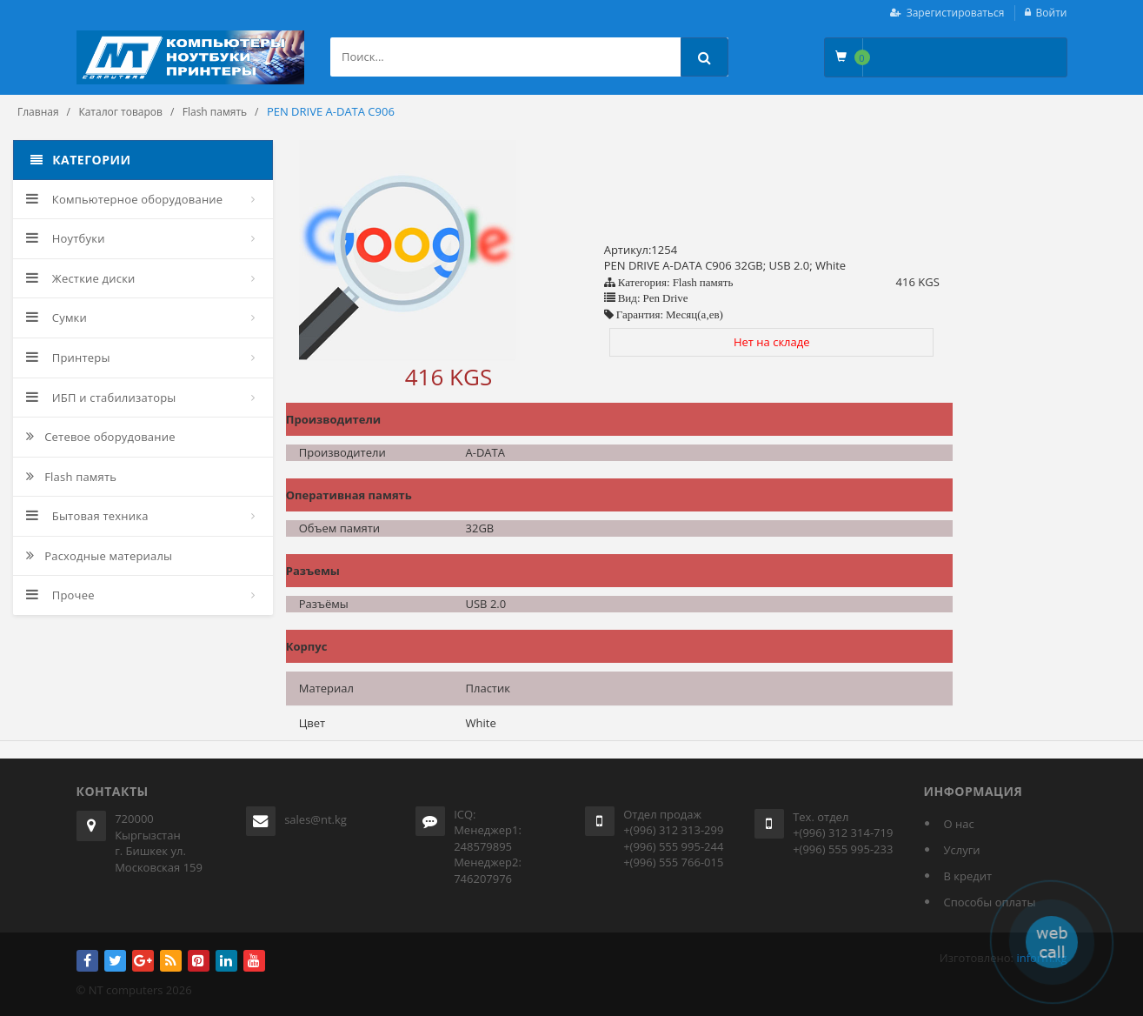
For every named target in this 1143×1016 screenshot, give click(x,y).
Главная (38, 111)
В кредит (968, 876)
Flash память (215, 111)
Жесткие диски (81, 278)
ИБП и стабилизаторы (101, 397)
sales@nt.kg (315, 819)
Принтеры (68, 357)
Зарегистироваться (956, 12)
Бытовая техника (87, 516)
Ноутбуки (65, 238)
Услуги (962, 850)
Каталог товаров (120, 111)
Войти (1051, 12)
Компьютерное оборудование (124, 199)
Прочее (60, 595)
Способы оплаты (990, 902)
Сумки (56, 317)
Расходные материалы (99, 556)
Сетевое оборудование (101, 436)
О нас (959, 824)
